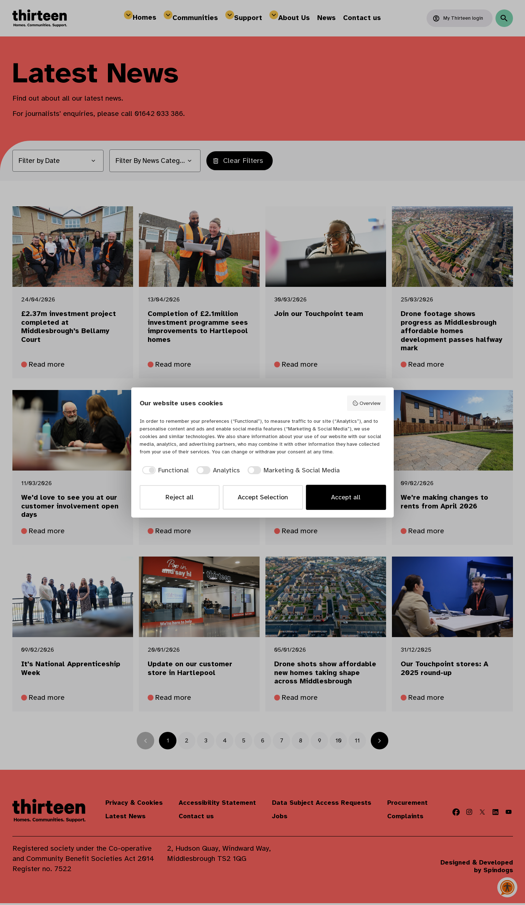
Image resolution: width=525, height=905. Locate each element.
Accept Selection (263, 497)
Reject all (180, 497)
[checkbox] (164, 470)
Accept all (346, 497)
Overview (366, 403)
